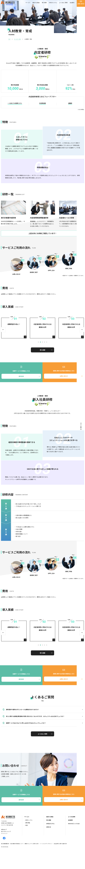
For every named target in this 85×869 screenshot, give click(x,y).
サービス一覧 (17, 39)
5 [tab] (46, 353)
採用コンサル (28, 831)
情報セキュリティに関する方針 (32, 855)
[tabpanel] (42, 338)
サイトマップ (4, 844)
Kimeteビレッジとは (73, 835)
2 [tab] (40, 353)
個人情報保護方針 (5, 855)
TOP (9, 39)
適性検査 (27, 834)
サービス (28, 4)
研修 (26, 837)
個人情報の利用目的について (16, 855)
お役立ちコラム (53, 4)
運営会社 (3, 840)
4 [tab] (44, 353)
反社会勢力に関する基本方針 (60, 855)
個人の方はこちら (5, 842)
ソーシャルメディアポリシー (46, 855)
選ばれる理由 (36, 4)
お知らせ (48, 838)
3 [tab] (42, 353)
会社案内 (72, 4)
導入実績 (44, 4)
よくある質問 (71, 828)
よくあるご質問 (63, 4)
